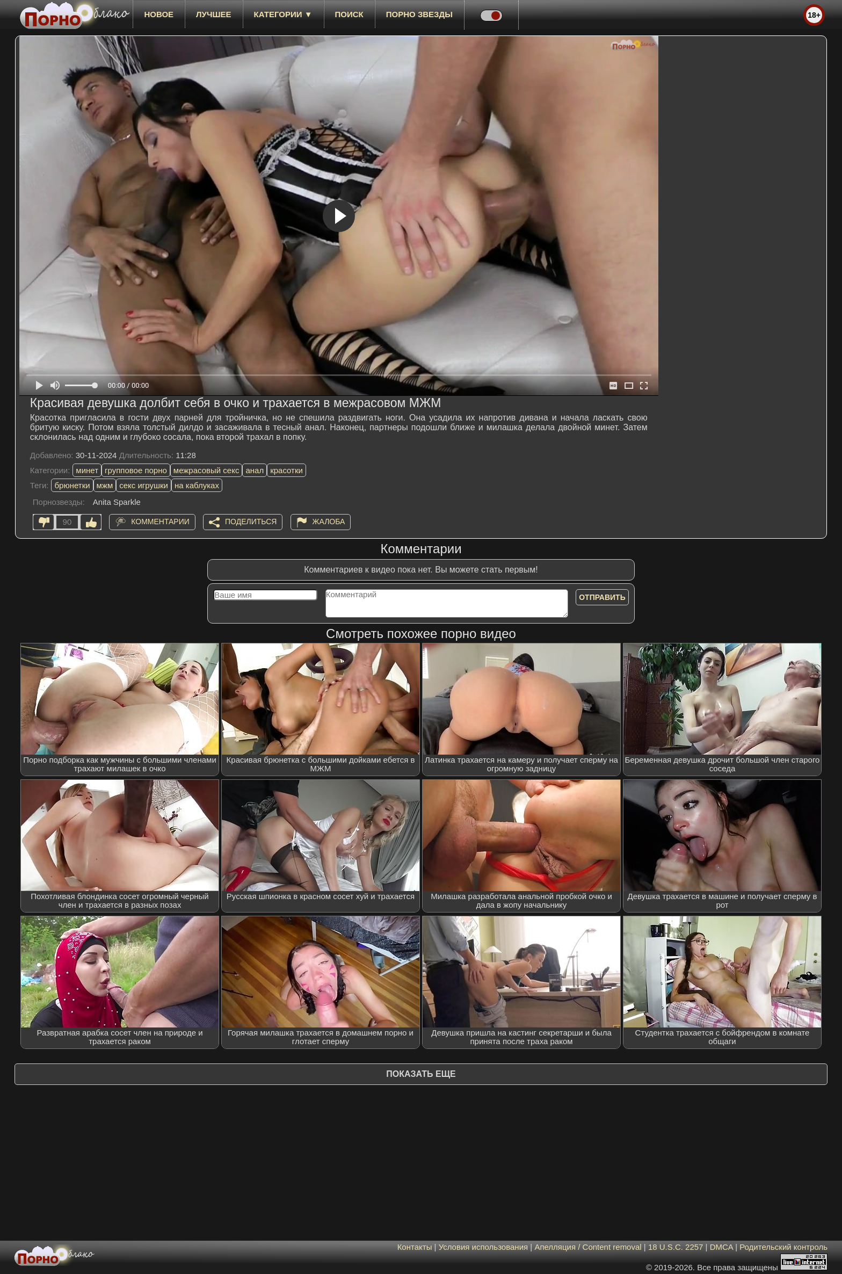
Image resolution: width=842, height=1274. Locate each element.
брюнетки (72, 485)
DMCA (721, 1246)
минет (87, 470)
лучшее (213, 14)
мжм (105, 485)
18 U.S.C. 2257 (675, 1246)
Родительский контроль (783, 1246)
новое (158, 14)
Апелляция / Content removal (587, 1246)
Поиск (349, 14)
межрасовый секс (206, 470)
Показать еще (420, 1073)
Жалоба (329, 521)
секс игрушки (143, 485)
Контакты (414, 1246)
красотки (286, 470)
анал (254, 470)
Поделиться (251, 521)
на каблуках (197, 485)
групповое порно (136, 470)
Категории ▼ (283, 14)
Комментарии (160, 521)
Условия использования (483, 1246)
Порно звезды (419, 14)
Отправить (602, 597)
